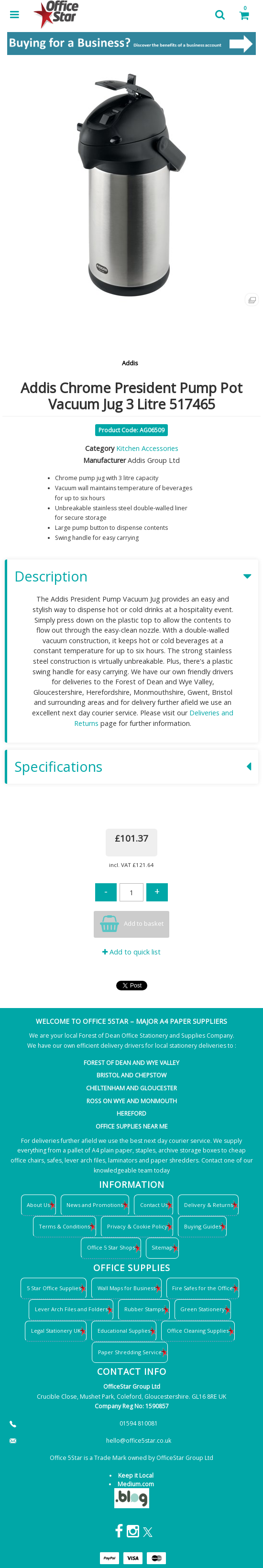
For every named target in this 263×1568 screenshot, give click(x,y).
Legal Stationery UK (56, 1330)
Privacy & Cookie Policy (137, 1226)
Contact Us (153, 1204)
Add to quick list (131, 951)
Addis (130, 363)
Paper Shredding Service (130, 1352)
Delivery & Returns (208, 1204)
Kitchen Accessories (147, 448)
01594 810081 (139, 1423)
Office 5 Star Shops (111, 1247)
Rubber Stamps (144, 1309)
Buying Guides (202, 1226)
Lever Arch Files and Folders (71, 1309)
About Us (38, 1204)
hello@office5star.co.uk (138, 1440)
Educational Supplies (124, 1330)
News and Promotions (94, 1204)
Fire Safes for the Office (202, 1288)
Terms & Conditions (64, 1226)
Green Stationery (202, 1309)
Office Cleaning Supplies (198, 1330)
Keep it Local (135, 1475)
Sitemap (162, 1247)
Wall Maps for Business (126, 1288)
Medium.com (136, 1484)
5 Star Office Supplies (54, 1288)
